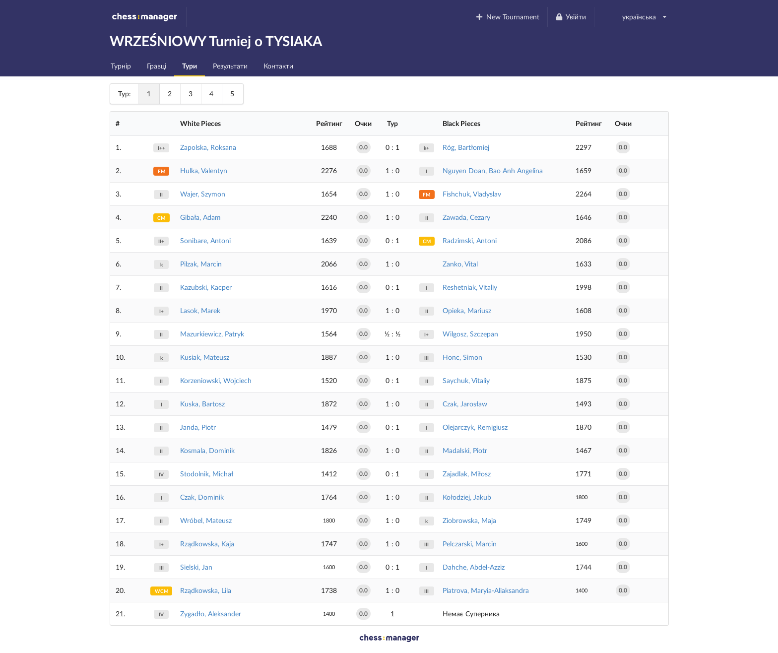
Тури (189, 66)
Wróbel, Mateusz (206, 520)
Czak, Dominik (202, 497)
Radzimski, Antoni (470, 240)
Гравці (156, 66)
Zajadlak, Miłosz (467, 473)
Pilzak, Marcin (201, 264)
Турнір (121, 66)
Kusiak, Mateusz (204, 357)
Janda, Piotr (198, 427)
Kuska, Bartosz (202, 403)
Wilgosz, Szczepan (470, 333)
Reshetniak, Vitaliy (470, 287)
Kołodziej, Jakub (467, 497)
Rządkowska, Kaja (207, 543)
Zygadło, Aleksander (210, 613)
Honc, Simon (462, 357)
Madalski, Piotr (465, 450)
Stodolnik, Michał (206, 473)
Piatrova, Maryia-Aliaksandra (486, 590)
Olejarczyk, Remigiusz (475, 427)
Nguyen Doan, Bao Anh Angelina (493, 170)
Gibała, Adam (200, 217)
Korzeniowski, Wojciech (216, 380)
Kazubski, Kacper (206, 287)
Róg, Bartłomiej (466, 147)
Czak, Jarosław (465, 403)
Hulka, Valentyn (203, 170)
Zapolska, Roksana (208, 147)
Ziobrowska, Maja (469, 520)
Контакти (278, 66)
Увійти (570, 16)
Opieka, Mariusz (467, 310)
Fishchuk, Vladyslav (472, 194)
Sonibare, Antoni (205, 240)
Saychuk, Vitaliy (466, 380)
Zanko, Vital (460, 264)
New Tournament (507, 16)
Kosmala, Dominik (207, 450)
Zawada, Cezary (466, 217)
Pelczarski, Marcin (470, 543)
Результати (230, 66)
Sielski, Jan (196, 567)
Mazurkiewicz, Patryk (212, 333)
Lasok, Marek (200, 310)
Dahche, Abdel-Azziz (474, 567)
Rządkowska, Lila (205, 590)
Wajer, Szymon (202, 194)
